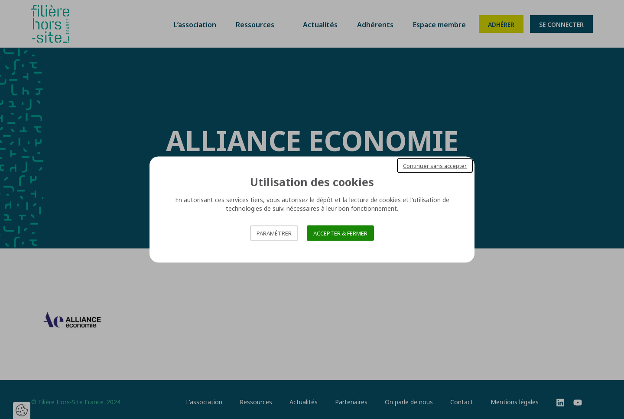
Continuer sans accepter (435, 165)
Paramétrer (274, 233)
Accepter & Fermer (340, 233)
